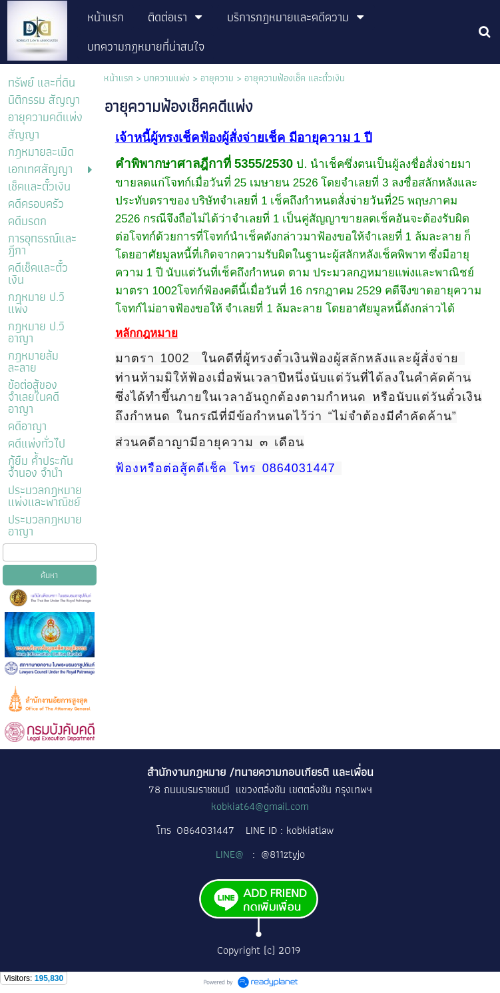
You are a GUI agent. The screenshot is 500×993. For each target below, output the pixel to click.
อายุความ (217, 78)
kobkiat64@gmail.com (260, 806)
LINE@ (231, 854)
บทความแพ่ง (167, 78)
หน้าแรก (118, 78)
